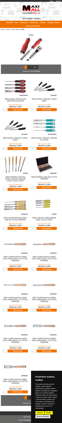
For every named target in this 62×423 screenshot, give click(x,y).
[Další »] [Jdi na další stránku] (35, 67)
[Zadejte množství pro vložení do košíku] (5, 109)
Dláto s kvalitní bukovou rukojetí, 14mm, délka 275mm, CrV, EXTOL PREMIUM (44, 258)
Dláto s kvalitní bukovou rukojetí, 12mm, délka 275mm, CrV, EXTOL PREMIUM (15, 258)
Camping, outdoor (53, 22)
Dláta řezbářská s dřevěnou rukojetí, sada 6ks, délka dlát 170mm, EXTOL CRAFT (15, 179)
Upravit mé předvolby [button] (43, 416)
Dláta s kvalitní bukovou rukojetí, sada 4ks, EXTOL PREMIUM (15, 218)
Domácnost (24, 22)
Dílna (8, 29)
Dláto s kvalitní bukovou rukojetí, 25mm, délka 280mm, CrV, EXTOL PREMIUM (15, 340)
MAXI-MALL (29, 420)
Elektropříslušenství (33, 26)
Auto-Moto (9, 22)
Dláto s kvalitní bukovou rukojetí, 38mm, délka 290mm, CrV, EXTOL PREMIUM (15, 381)
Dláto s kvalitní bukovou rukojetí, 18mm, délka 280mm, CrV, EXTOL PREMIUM (15, 299)
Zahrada (43, 22)
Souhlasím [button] (40, 413)
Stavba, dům (34, 22)
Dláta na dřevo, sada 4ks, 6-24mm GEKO (44, 100)
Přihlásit (58, 1)
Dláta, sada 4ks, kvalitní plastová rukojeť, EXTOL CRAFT (44, 218)
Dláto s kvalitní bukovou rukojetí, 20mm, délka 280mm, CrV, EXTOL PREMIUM (44, 299)
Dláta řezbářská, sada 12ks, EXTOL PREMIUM (44, 178)
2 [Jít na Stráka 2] (28, 67)
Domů (51, 1)
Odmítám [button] (48, 413)
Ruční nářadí (15, 29)
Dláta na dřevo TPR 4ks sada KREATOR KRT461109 (15, 100)
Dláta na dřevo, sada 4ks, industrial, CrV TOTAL (44, 139)
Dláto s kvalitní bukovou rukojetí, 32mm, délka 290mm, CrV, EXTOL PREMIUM (44, 340)
